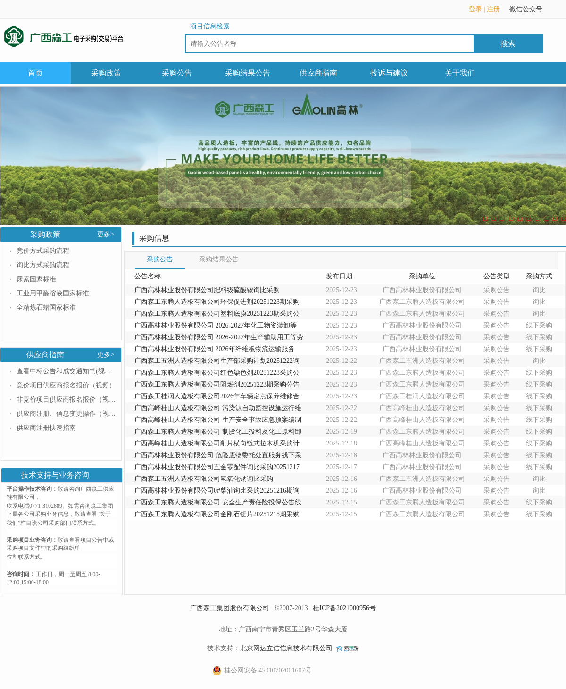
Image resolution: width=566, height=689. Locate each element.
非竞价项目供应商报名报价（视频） (66, 399)
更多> (105, 234)
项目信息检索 (210, 26)
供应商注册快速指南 (46, 427)
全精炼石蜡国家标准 (46, 307)
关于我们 (460, 73)
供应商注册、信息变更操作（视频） (66, 413)
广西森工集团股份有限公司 (229, 608)
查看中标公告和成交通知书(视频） (66, 371)
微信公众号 (530, 12)
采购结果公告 (247, 73)
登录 (475, 9)
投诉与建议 (389, 73)
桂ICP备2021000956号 (344, 608)
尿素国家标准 (36, 279)
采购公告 (177, 73)
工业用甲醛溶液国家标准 (53, 293)
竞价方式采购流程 (43, 250)
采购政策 (106, 73)
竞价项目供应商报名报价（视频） (66, 385)
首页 (35, 73)
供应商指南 (318, 73)
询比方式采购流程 (43, 265)
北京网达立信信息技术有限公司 (286, 648)
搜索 (508, 44)
